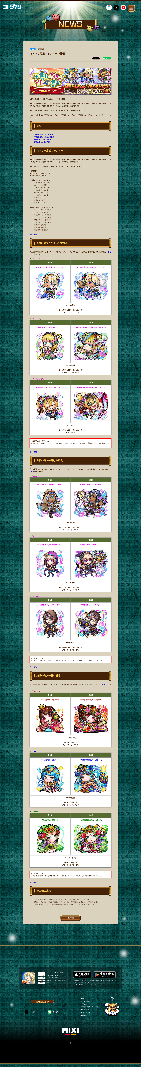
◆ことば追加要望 (85, 1001)
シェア (32, 1012)
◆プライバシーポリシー (87, 1012)
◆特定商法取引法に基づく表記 (89, 1007)
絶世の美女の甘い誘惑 (42, 142)
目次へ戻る (33, 235)
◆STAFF (83, 998)
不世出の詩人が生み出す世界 (44, 137)
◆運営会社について (86, 1015)
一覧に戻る (70, 918)
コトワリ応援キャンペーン (43, 134)
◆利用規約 (84, 1004)
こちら (32, 471)
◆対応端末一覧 (85, 1009)
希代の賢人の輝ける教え (42, 139)
